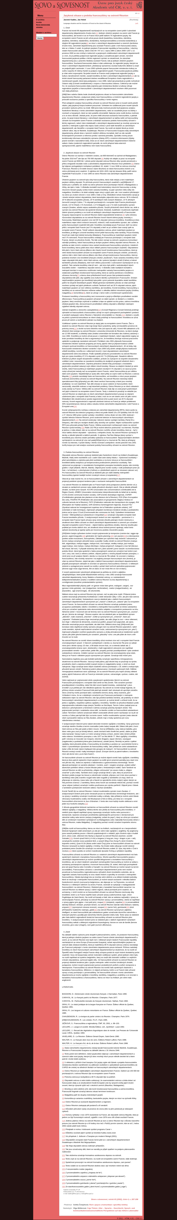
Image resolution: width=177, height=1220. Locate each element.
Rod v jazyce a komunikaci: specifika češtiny (108, 1205)
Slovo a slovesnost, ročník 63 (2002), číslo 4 (110, 1199)
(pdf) (136, 23)
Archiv (39, 22)
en (136, 13)
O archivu (40, 20)
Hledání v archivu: (44, 33)
